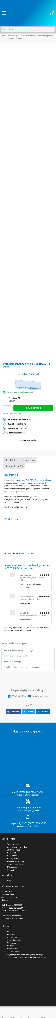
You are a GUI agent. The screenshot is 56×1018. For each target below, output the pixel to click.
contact (23, 553)
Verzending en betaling (16, 864)
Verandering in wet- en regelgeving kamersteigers (27, 957)
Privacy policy (13, 858)
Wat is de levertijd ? (14, 661)
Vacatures (11, 943)
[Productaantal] (7, 408)
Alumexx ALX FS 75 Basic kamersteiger (34, 480)
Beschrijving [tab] (11, 460)
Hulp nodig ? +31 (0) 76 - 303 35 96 (28, 823)
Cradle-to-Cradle (14, 940)
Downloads (12, 949)
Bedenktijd (11, 853)
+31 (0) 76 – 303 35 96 (14, 919)
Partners (10, 946)
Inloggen (10, 881)
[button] (28, 650)
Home (3, 36)
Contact (10, 870)
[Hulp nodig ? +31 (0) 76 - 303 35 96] (28, 817)
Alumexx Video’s (14, 951)
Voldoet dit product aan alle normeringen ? (23, 667)
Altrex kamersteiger (28, 36)
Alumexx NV (12, 937)
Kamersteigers (13, 36)
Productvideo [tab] (28, 460)
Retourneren (12, 855)
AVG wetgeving (13, 850)
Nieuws (10, 931)
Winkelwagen (13, 844)
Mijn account (12, 867)
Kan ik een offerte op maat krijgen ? (20, 650)
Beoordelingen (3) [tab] (14, 466)
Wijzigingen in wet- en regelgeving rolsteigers (25, 954)
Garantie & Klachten (15, 861)
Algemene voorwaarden (17, 847)
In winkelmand (33, 407)
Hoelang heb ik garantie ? (16, 656)
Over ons (11, 934)
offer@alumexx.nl (14, 916)
